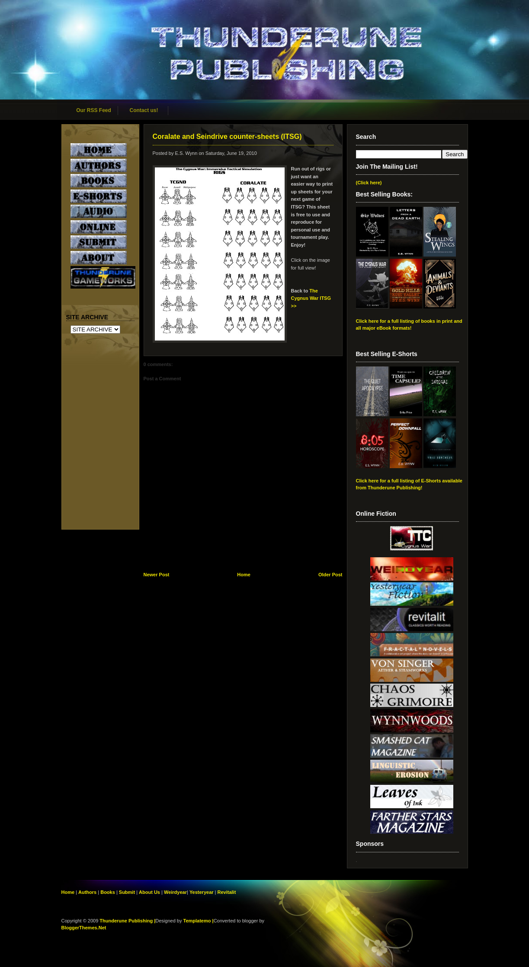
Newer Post (157, 574)
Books (107, 892)
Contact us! (144, 110)
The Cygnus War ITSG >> (311, 298)
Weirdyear (175, 892)
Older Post (330, 574)
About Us (149, 892)
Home (243, 574)
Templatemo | (198, 920)
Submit (127, 892)
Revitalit (227, 892)
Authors (87, 892)
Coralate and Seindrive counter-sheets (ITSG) (227, 136)
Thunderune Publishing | (127, 920)
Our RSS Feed (93, 110)
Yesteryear (201, 892)
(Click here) (369, 182)
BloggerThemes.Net (83, 927)
